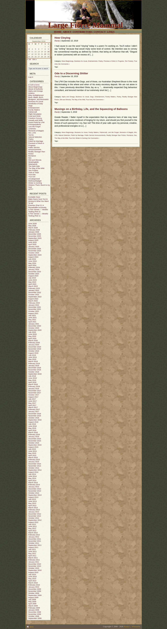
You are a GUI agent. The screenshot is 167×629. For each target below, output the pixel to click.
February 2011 (34, 560)
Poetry (30, 139)
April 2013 (32, 505)
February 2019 (34, 363)
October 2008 (33, 616)
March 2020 (33, 340)
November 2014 (34, 466)
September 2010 (35, 570)
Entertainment (33, 108)
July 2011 (32, 549)
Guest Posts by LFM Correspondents (36, 123)
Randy (57, 41)
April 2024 (32, 265)
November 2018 (34, 370)
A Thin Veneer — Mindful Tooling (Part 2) (38, 211)
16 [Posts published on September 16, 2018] (48, 52)
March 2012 (33, 533)
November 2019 (34, 349)
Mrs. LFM (32, 133)
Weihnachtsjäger (35, 181)
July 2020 (32, 332)
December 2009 (34, 589)
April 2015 (32, 455)
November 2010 (34, 566)
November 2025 (34, 236)
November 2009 (34, 591)
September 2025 (35, 238)
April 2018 (32, 382)
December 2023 (34, 272)
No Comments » (63, 64)
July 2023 (32, 278)
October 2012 (33, 518)
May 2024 (32, 263)
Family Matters (34, 110)
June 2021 (32, 318)
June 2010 (32, 576)
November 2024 (34, 251)
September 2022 (35, 297)
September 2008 (35, 618)
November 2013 (34, 491)
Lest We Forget (34, 127)
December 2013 (34, 489)
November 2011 (34, 541)
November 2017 (34, 393)
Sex (29, 158)
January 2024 (33, 269)
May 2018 (32, 380)
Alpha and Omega (35, 91)
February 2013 (34, 510)
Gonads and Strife (35, 120)
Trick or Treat (33, 172)
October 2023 (33, 274)
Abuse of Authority (35, 89)
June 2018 (32, 378)
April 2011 (32, 556)
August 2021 (33, 313)
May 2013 (32, 503)
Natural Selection (35, 137)
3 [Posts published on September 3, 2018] (29, 49)
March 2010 (33, 583)
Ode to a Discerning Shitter (71, 73)
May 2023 (32, 282)
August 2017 (33, 397)
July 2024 (32, 259)
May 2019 (32, 359)
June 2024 (32, 261)
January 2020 (33, 345)
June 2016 (32, 426)
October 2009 (33, 593)
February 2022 (34, 303)
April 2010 (32, 581)
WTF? (30, 189)
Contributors (83, 32)
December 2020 (34, 326)
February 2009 (34, 608)
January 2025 (33, 246)
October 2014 (33, 468)
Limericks (32, 129)
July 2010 (32, 574)
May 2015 (32, 453)
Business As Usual (35, 101)
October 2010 (33, 568)
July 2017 (32, 399)
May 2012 (32, 528)
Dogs (30, 106)
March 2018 (33, 384)
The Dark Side (34, 166)
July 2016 (32, 424)
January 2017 (33, 411)
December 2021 (34, 307)
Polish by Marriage (35, 141)
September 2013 (35, 495)
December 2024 (34, 249)
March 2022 (33, 301)
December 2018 (34, 368)
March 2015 (33, 457)
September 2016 (35, 420)
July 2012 (32, 524)
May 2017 (32, 403)
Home (58, 32)
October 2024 (33, 253)
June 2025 (32, 242)
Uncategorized (34, 179)
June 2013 (32, 501)
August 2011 (33, 547)
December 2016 (34, 414)
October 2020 (33, 328)
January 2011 (33, 562)
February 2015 (34, 460)
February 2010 (34, 585)
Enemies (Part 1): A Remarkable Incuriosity (37, 206)
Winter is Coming (35, 183)
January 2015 (33, 462)
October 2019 (33, 351)
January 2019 (33, 366)
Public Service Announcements (34, 148)
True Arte (32, 175)
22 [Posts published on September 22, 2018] (45, 54)
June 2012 (32, 526)
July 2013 (32, 499)
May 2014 (32, 478)
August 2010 (33, 572)
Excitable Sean (34, 197)
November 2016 (34, 416)
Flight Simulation (35, 114)
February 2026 (34, 230)
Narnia (31, 135)
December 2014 (34, 464)
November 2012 (34, 516)
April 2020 (32, 338)
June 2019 (32, 357)
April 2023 (32, 284)
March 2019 (33, 361)
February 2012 (34, 535)
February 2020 (34, 343)
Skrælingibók (33, 162)
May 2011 (32, 554)
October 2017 (33, 395)
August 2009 (33, 597)
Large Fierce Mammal (85, 25)
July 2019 (32, 355)
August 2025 (33, 240)
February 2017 (34, 409)
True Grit (31, 177)
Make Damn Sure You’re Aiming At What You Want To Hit (38, 201)
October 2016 (33, 418)
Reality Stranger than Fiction (116, 135)
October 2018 (33, 372)
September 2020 (35, 330)
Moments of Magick (36, 131)
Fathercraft (32, 112)
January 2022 (33, 305)
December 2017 (34, 391)
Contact (100, 32)
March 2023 (33, 286)
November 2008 (34, 614)
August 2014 (33, 472)
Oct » (34, 59)
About (67, 32)
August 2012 (33, 522)
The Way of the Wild (36, 168)
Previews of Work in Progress (114, 61)
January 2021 (33, 324)
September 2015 (35, 445)
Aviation (31, 93)
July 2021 (32, 315)
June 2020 (32, 334)
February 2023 (34, 288)
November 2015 (34, 441)
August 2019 (33, 353)
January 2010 (33, 587)
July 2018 (32, 376)
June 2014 (32, 476)
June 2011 (32, 551)
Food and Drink (34, 116)
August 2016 (33, 422)
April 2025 (32, 244)
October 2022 (33, 295)
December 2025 (34, 234)
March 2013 (33, 508)
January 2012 (33, 537)
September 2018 (35, 374)
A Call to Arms (33, 85)
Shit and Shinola (34, 160)
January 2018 (33, 389)
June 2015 (32, 451)
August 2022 (33, 299)
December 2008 (34, 612)
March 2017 (33, 407)
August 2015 (33, 447)
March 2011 (33, 558)
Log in (30, 77)
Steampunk (32, 164)
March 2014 (33, 482)
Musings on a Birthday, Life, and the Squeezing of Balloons (91, 109)
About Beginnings (35, 87)
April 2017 (32, 405)
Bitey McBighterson (36, 95)
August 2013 (33, 497)
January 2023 (33, 290)
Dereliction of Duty (35, 104)
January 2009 (33, 610)
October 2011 (33, 543)
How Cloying (62, 37)
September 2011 (35, 545)
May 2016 (32, 428)
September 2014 (35, 470)
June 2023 (32, 280)
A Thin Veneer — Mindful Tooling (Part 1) (38, 215)
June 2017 (32, 401)
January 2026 (33, 232)
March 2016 (33, 432)
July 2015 (32, 449)
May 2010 (32, 579)
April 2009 (32, 604)
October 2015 (33, 443)
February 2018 (34, 386)
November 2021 (34, 309)
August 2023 (33, 276)
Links (111, 32)
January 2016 (33, 437)
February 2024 (34, 267)
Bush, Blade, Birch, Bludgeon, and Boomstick (38, 98)
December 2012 (34, 514)
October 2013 (33, 493)
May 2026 (32, 226)
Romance (32, 156)
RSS (31, 627)
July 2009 (32, 599)
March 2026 (33, 228)
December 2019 (34, 347)
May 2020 (32, 336)
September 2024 (35, 255)
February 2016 (34, 434)
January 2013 (33, 512)
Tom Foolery (33, 170)
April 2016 (32, 430)
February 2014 (34, 485)
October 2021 (33, 311)
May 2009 (32, 602)
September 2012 (35, 520)
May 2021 (32, 320)
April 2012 (32, 531)
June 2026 (32, 224)
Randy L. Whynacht (132, 626)
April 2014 (32, 480)
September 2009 (35, 595)
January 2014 (33, 487)
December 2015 (34, 439)
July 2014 (32, 474)
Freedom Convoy (35, 118)
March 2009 (33, 606)
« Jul (29, 59)
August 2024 (33, 257)
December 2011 (34, 539)
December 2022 (34, 292)
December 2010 (34, 564)
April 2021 (32, 322)
